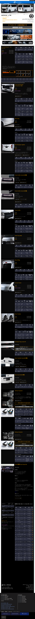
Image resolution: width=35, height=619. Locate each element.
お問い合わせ (10, 611)
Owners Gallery (24, 617)
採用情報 (6, 611)
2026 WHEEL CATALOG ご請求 (5, 607)
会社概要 (2, 611)
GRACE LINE (14, 14)
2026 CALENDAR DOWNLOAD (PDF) (6, 604)
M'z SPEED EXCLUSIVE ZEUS (6, 14)
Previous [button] (1, 42)
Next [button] (33, 42)
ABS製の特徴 (17, 199)
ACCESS (2, 600)
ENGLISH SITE (32, 0)
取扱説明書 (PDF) (18, 96)
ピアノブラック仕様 (23, 199)
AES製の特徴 (17, 182)
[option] (4, 42)
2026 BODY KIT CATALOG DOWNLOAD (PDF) (8, 606)
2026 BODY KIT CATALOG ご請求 (6, 605)
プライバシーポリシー (16, 611)
